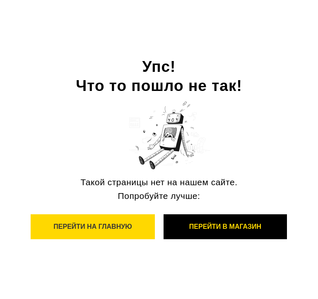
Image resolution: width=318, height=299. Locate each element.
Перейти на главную (92, 226)
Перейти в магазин (225, 226)
